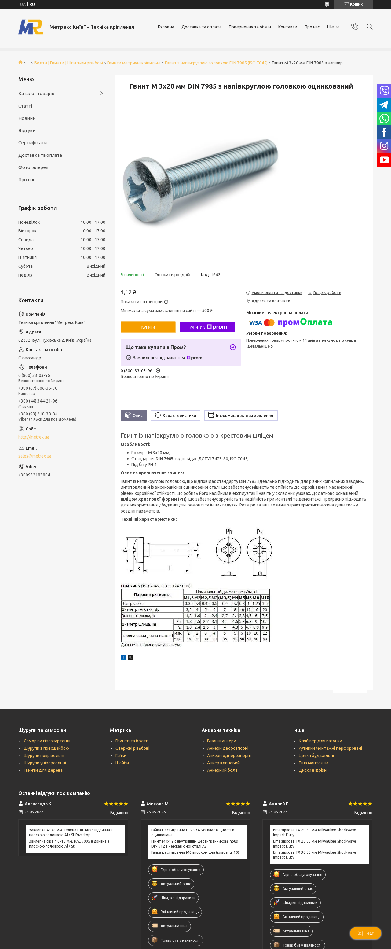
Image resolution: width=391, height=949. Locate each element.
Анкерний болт (222, 770)
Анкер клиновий (223, 762)
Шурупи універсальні (45, 762)
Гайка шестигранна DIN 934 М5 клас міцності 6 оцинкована (192, 832)
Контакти (287, 26)
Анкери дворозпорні (227, 748)
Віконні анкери (221, 740)
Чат (365, 933)
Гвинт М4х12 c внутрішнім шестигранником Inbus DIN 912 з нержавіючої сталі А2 (194, 843)
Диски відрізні (313, 770)
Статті (25, 106)
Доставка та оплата (201, 26)
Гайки (120, 755)
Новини (26, 118)
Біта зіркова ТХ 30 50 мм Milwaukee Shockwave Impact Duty (314, 854)
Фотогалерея (33, 167)
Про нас (312, 26)
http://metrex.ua (33, 437)
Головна (166, 26)
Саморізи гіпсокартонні (47, 740)
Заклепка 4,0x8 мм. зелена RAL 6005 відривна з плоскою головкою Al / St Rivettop (71, 832)
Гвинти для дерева (43, 770)
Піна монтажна (313, 762)
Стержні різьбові (132, 748)
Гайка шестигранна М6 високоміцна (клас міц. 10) (195, 852)
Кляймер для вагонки (320, 740)
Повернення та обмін (250, 26)
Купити (148, 327)
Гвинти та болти (131, 740)
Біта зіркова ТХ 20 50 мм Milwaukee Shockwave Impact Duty (314, 832)
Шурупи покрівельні (44, 755)
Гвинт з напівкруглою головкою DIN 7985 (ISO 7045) (216, 63)
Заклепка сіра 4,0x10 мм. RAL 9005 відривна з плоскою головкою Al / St (69, 843)
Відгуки (26, 130)
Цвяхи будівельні (316, 755)
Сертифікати (32, 142)
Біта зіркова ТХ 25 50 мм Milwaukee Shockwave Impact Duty (314, 843)
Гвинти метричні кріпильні (133, 63)
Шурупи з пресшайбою (46, 748)
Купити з (207, 327)
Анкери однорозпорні (229, 755)
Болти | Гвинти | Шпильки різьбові (68, 63)
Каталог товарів (36, 93)
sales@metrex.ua (34, 456)
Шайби (122, 762)
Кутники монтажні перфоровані (330, 748)
